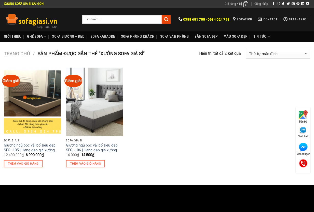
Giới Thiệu (12, 36)
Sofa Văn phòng (174, 36)
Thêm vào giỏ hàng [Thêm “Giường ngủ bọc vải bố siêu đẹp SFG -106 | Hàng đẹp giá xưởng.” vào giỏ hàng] (85, 163)
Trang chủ (17, 53)
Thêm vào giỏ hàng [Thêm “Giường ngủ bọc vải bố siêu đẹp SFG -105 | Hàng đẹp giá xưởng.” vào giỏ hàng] (23, 163)
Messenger (303, 149)
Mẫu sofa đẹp (236, 36)
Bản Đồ (303, 116)
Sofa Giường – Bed (68, 36)
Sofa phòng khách (138, 36)
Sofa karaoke (102, 36)
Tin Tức (261, 36)
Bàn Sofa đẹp (206, 36)
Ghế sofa (36, 36)
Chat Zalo (303, 132)
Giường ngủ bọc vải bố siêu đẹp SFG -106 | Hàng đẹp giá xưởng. (92, 147)
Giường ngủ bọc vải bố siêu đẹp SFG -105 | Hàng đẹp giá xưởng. (30, 147)
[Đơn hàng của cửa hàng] (278, 54)
